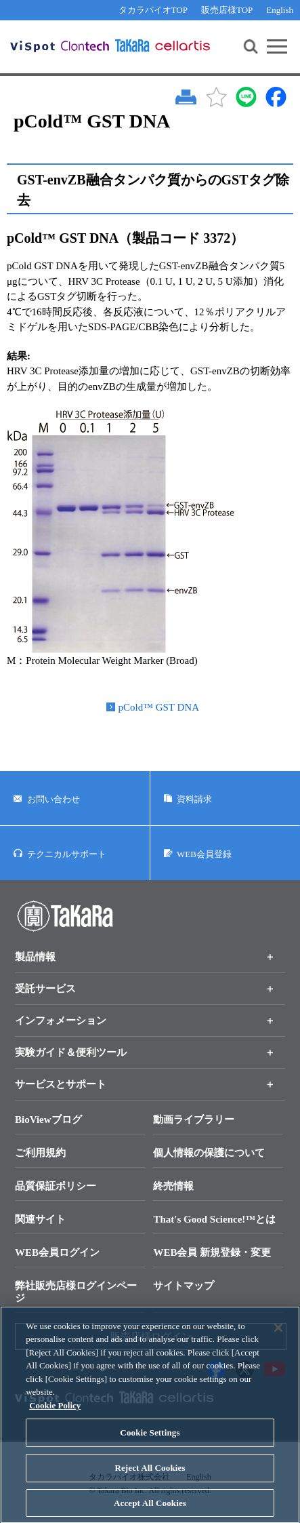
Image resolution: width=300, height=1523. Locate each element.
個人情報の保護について (209, 1152)
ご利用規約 (40, 1152)
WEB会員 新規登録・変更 (212, 1252)
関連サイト (40, 1219)
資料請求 (194, 799)
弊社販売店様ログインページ (76, 1291)
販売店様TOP (227, 10)
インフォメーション (60, 1020)
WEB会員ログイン (57, 1252)
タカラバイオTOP (153, 10)
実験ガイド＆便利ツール (71, 1052)
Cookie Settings (149, 1446)
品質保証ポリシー (55, 1186)
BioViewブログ (48, 1119)
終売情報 (173, 1186)
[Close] (278, 1341)
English (279, 10)
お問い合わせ (53, 799)
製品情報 (35, 956)
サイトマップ (183, 1285)
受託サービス (45, 988)
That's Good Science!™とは (214, 1219)
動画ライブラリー (193, 1119)
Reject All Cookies (149, 1481)
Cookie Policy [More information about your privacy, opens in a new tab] (55, 1419)
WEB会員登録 (204, 854)
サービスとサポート (60, 1084)
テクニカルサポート (66, 854)
